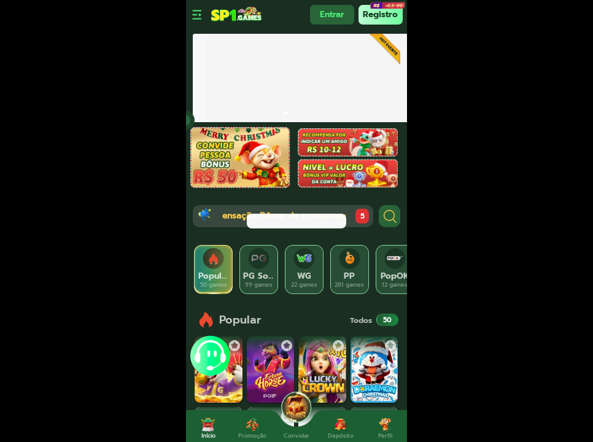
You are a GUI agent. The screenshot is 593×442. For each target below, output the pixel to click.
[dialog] (296, 221)
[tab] (213, 269)
